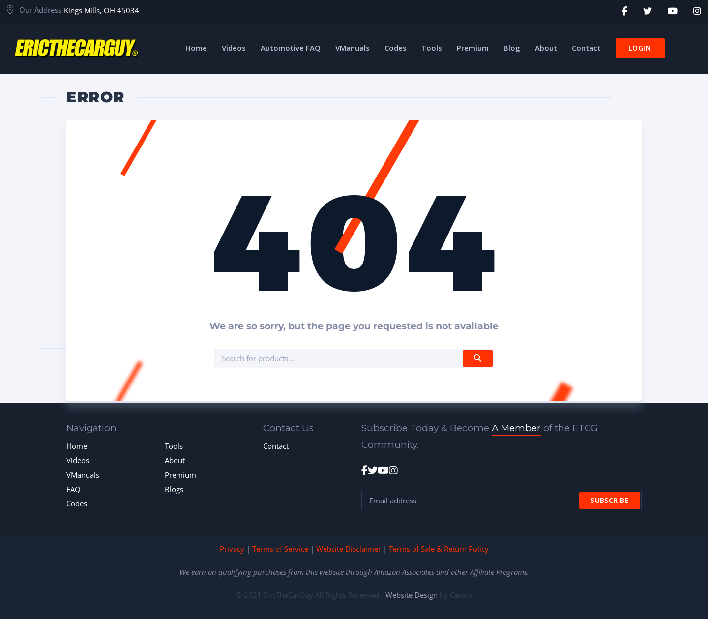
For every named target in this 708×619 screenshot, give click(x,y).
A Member (516, 428)
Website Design (411, 595)
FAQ (73, 489)
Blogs (174, 489)
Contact (276, 446)
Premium (180, 475)
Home (76, 446)
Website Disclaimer (348, 549)
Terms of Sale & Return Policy (439, 549)
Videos (77, 460)
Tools (174, 446)
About (175, 460)
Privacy (232, 549)
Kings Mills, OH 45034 (101, 10)
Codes (76, 503)
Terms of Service (280, 549)
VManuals (82, 475)
